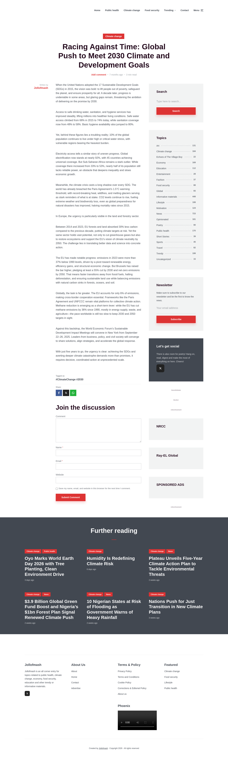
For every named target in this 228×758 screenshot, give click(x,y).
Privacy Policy (125, 671)
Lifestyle (160, 202)
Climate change (132, 10)
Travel (159, 248)
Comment (60, 416)
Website (60, 474)
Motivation (161, 208)
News (159, 213)
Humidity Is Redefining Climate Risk (111, 561)
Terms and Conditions (128, 677)
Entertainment (163, 174)
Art (157, 145)
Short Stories (162, 236)
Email (59, 461)
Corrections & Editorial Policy (132, 688)
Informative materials (166, 196)
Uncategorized (163, 259)
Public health (112, 10)
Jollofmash (103, 748)
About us (122, 694)
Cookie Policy (124, 682)
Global (159, 191)
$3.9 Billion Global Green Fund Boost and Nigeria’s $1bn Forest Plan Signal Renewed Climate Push (51, 609)
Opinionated (162, 219)
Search (176, 111)
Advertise (75, 688)
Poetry (159, 225)
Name (59, 447)
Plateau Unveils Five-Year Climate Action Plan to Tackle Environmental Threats (176, 566)
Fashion (160, 180)
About (74, 671)
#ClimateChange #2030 (69, 379)
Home (97, 10)
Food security (152, 10)
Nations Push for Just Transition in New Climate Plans (176, 607)
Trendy (159, 253)
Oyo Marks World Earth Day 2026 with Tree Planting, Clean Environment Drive (49, 566)
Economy (161, 162)
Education (161, 168)
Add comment (98, 74)
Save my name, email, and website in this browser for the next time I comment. (94, 488)
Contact (184, 10)
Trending (168, 10)
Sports (159, 242)
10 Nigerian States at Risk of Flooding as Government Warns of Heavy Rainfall (114, 609)
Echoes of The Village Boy (169, 157)
